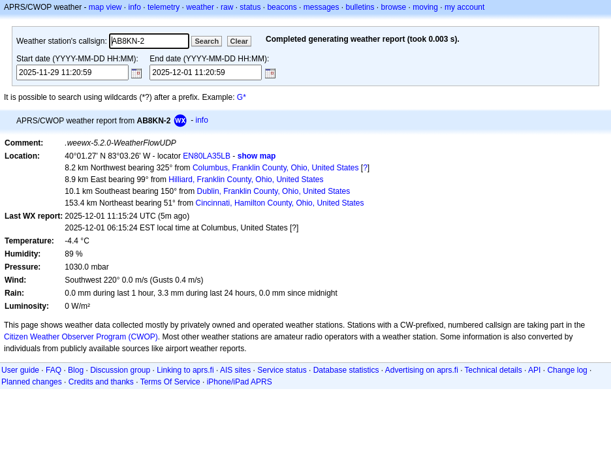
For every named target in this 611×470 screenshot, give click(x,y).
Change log (567, 370)
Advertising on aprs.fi (421, 370)
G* (241, 97)
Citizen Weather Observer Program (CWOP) (81, 336)
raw (227, 7)
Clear (239, 41)
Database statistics (346, 370)
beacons (281, 7)
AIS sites (235, 370)
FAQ (53, 370)
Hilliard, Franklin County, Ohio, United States (245, 179)
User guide (20, 370)
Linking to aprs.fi (185, 370)
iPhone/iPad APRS (239, 381)
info (135, 7)
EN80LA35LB (206, 156)
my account (464, 7)
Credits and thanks (101, 381)
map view (105, 7)
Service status (281, 370)
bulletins (360, 7)
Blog (76, 370)
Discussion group (120, 370)
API (534, 370)
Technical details (493, 370)
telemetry (164, 7)
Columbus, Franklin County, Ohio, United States (276, 167)
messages (321, 7)
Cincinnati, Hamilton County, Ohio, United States (280, 203)
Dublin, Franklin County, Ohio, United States (274, 191)
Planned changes (31, 381)
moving (425, 7)
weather (200, 7)
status (250, 7)
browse (394, 7)
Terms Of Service (170, 381)
